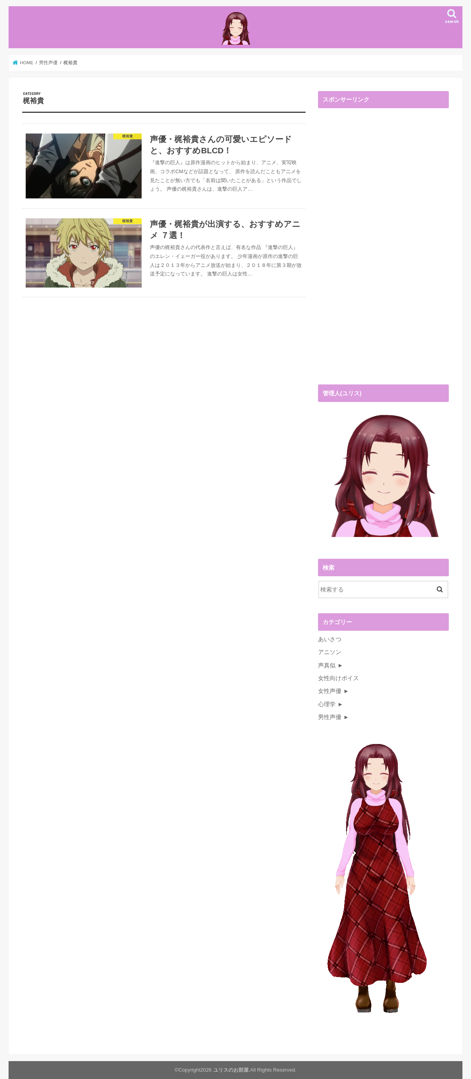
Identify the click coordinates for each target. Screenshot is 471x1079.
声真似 (327, 665)
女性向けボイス (338, 678)
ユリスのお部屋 (231, 1070)
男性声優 (329, 717)
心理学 (327, 704)
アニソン (329, 652)
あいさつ (329, 639)
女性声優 (329, 691)
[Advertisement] (376, 248)
